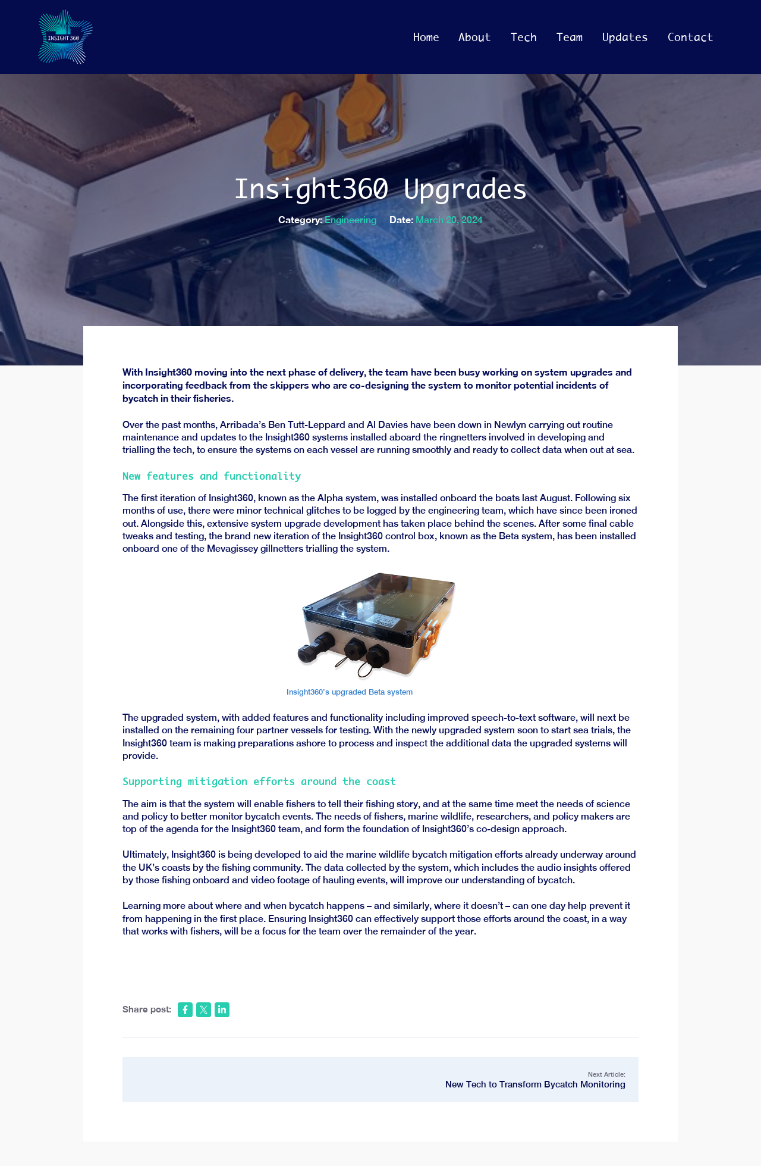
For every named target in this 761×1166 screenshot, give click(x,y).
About (474, 37)
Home (426, 37)
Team (569, 37)
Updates (625, 37)
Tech (524, 37)
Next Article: (381, 1080)
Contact (690, 37)
